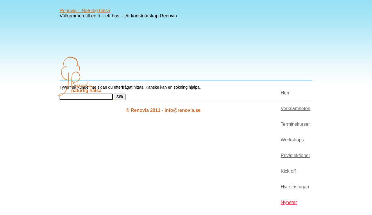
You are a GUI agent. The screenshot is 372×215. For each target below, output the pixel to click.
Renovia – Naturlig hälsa (85, 10)
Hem (286, 92)
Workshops (292, 139)
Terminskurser (295, 124)
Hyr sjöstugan (295, 186)
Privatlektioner (295, 155)
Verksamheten (295, 108)
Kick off (288, 171)
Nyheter (289, 202)
